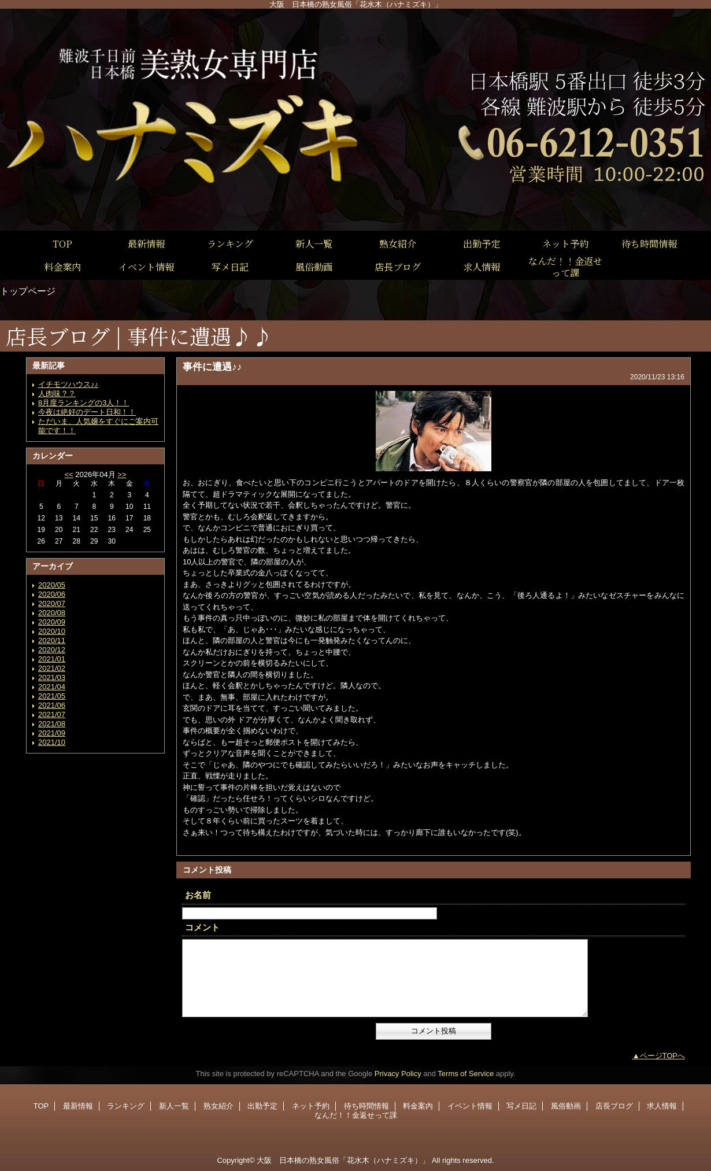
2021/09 (51, 733)
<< (68, 474)
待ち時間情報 (366, 1106)
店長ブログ (614, 1106)
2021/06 (51, 705)
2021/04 (51, 686)
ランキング (126, 1106)
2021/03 (51, 677)
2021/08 (51, 723)
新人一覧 (174, 1106)
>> (121, 474)
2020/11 (51, 640)
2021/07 (51, 714)
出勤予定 (262, 1106)
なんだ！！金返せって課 (355, 1115)
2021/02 (51, 668)
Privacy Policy (398, 1073)
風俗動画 (566, 1106)
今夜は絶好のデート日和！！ (87, 412)
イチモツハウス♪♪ (68, 384)
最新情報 (78, 1106)
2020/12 (51, 649)
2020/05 (51, 585)
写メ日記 (521, 1106)
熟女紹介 (218, 1106)
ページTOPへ (663, 1055)
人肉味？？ (57, 393)
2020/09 (51, 622)
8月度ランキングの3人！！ (83, 402)
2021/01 (51, 659)
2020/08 (51, 612)
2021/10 (51, 742)
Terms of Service (466, 1073)
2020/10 (51, 631)
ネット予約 (310, 1106)
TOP (62, 243)
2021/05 (51, 696)
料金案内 (418, 1106)
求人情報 (662, 1106)
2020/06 (51, 594)
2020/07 (51, 603)
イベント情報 (469, 1106)
